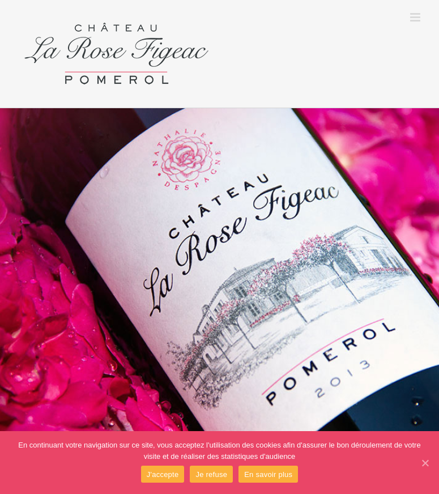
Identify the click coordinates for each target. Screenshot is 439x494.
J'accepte (163, 474)
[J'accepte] (425, 463)
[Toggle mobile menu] (416, 17)
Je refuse (211, 474)
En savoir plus (268, 474)
